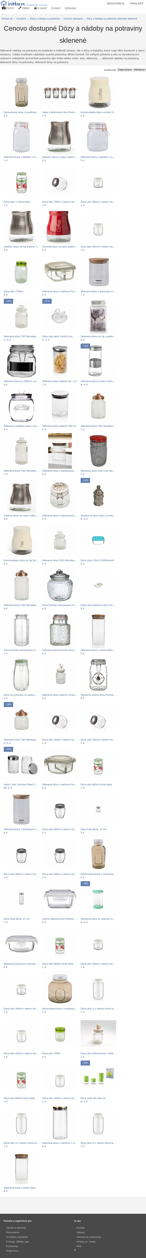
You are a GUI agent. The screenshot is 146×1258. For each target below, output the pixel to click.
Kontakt (81, 1227)
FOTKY (8, 8)
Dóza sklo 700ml (51, 1053)
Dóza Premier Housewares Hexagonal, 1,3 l (28, 650)
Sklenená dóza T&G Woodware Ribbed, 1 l (27, 336)
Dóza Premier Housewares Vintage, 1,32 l (65, 605)
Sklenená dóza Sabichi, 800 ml (59, 426)
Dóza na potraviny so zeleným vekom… (25, 695)
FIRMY (24, 8)
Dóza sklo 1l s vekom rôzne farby (99, 1008)
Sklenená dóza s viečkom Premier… (62, 291)
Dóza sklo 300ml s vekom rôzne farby (101, 201)
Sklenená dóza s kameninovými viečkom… (65, 515)
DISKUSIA (70, 8)
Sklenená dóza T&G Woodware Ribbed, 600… (67, 560)
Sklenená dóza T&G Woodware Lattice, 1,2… (28, 605)
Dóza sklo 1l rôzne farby (17, 201)
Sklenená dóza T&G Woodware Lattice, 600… (29, 739)
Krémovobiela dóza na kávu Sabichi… (101, 112)
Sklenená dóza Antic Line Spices (98, 470)
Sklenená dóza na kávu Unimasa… (100, 381)
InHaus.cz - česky (86, 1241)
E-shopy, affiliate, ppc (17, 1241)
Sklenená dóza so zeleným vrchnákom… (103, 918)
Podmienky (12, 1246)
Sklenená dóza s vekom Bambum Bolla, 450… (106, 650)
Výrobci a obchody (16, 1227)
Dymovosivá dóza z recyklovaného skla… (26, 112)
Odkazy (81, 1232)
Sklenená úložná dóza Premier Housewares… (106, 695)
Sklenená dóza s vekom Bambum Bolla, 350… (29, 1187)
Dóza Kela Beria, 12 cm (94, 829)
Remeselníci (12, 1232)
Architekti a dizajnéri (17, 1237)
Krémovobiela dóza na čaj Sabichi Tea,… (26, 560)
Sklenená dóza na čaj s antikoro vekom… (103, 336)
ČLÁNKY (56, 8)
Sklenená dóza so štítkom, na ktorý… (24, 381)
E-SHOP (40, 8)
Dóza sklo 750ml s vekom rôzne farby (62, 201)
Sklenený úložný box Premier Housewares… (28, 963)
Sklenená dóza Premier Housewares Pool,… (66, 650)
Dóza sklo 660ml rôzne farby (96, 784)
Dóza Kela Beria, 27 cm (17, 918)
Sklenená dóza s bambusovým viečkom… (65, 470)
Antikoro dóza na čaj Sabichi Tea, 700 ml (26, 246)
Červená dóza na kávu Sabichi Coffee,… (64, 246)
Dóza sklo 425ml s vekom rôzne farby (101, 246)
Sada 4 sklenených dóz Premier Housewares (66, 112)
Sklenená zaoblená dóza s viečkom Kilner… (28, 426)
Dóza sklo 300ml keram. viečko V (99, 1053)
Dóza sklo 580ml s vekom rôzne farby (62, 829)
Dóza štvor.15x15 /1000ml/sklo (97, 560)
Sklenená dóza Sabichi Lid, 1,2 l (59, 381)
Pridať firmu (12, 1250)
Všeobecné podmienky (89, 1237)
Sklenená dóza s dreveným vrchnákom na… (105, 291)
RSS (79, 1246)
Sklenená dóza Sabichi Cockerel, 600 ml (64, 695)
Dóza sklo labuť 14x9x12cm (57, 336)
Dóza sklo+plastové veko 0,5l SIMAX (101, 605)
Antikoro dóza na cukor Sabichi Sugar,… (26, 515)
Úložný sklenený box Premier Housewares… (66, 918)
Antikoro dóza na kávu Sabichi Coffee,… (64, 157)
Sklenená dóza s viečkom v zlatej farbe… (64, 1143)
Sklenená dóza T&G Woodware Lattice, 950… (106, 426)
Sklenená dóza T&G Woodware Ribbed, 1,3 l (28, 470)
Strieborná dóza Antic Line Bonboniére (102, 515)
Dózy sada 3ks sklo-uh (93, 1098)
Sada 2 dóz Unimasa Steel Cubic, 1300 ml (27, 784)
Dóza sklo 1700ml (13, 291)
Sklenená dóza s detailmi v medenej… (25, 157)
